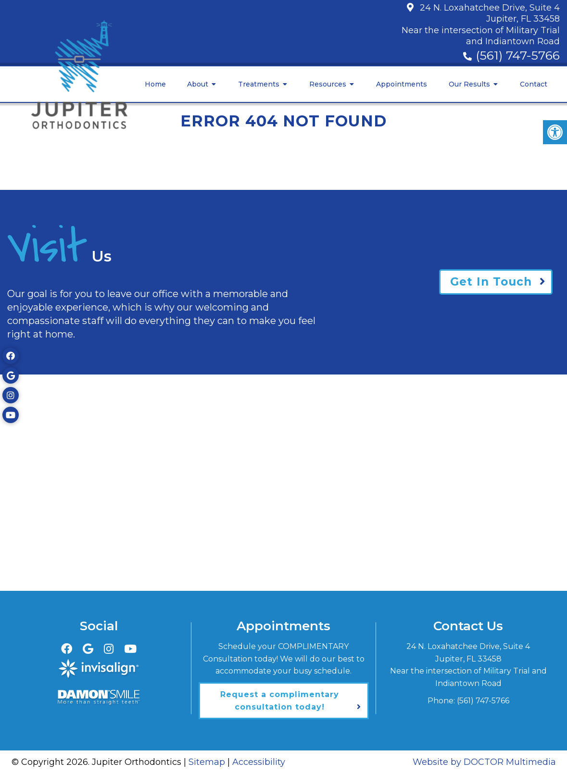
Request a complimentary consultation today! (279, 701)
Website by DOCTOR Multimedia (484, 762)
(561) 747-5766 (518, 55)
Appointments (401, 84)
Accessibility (258, 762)
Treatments (258, 84)
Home (155, 84)
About (197, 84)
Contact (533, 84)
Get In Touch (491, 281)
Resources (327, 84)
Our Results (469, 84)
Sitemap (207, 762)
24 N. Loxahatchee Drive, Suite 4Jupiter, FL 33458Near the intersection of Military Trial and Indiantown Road (481, 24)
